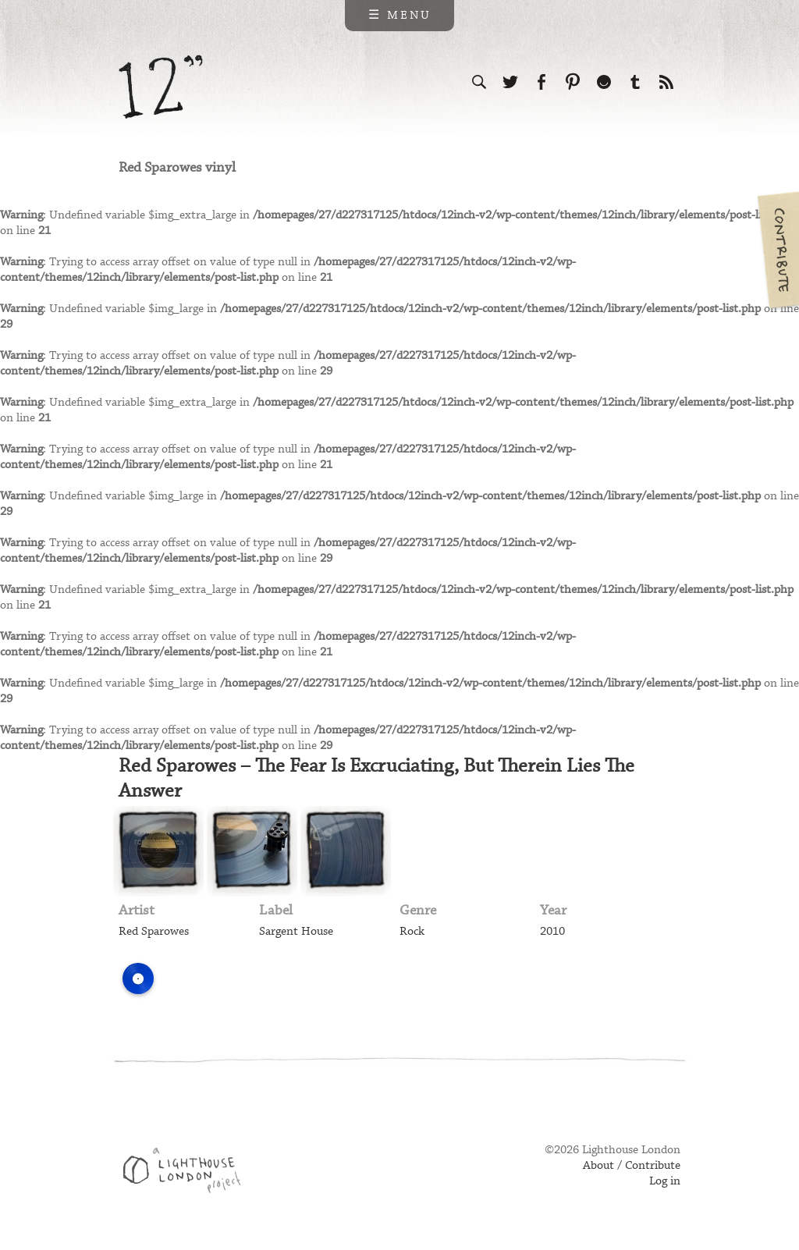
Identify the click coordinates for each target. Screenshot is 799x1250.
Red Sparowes (154, 931)
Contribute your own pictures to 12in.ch (777, 249)
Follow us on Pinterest (572, 82)
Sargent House (296, 931)
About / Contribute (631, 1166)
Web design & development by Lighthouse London (188, 1172)
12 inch (161, 87)
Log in (664, 1181)
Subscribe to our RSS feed (666, 82)
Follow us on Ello (604, 82)
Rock (412, 931)
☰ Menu (399, 15)
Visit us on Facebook (541, 82)
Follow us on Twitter (510, 82)
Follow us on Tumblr (635, 82)
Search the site (479, 82)
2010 (552, 931)
